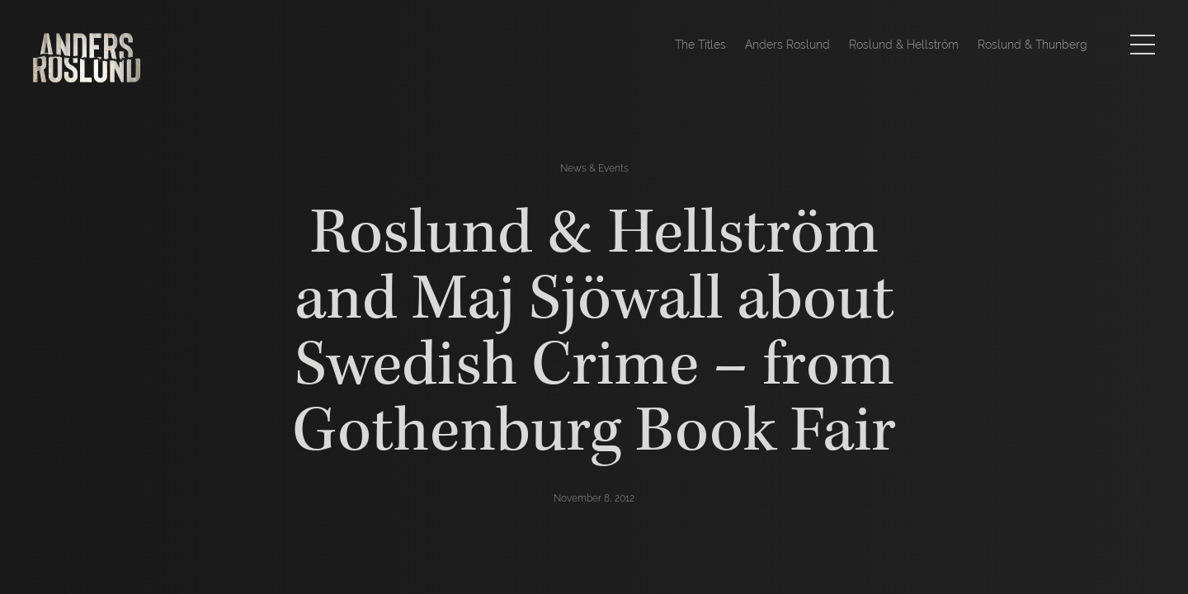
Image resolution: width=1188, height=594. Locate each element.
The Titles (700, 44)
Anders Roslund (787, 44)
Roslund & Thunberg (1032, 44)
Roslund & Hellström (904, 44)
